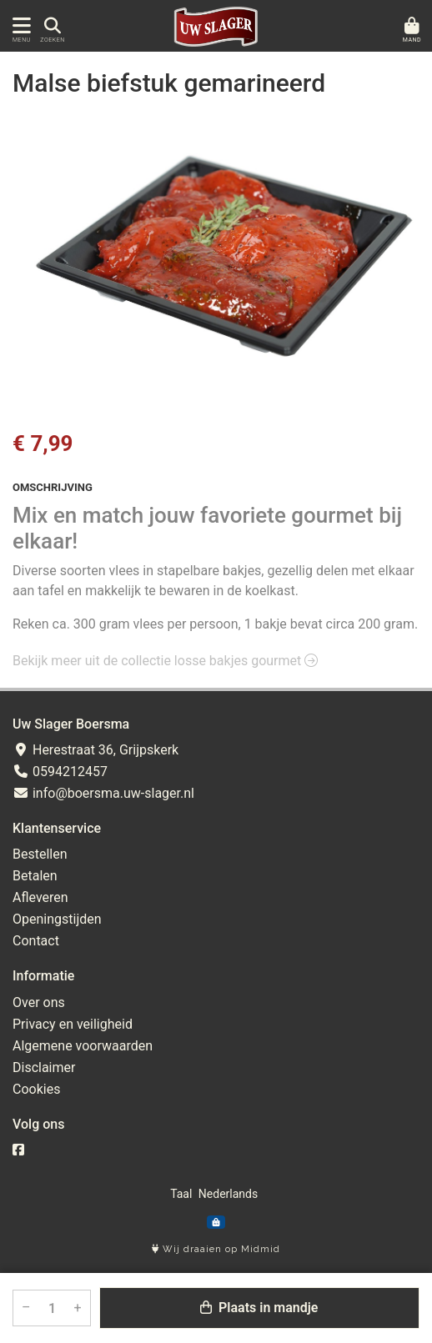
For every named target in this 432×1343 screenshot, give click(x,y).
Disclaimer (44, 1067)
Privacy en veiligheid (73, 1024)
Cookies (36, 1089)
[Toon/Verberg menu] (19, 26)
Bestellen (40, 854)
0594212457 (60, 771)
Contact (36, 941)
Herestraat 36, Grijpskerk (95, 750)
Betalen (35, 876)
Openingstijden (57, 919)
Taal (181, 1193)
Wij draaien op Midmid (216, 1249)
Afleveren (40, 897)
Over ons (39, 1002)
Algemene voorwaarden (83, 1046)
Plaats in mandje (259, 1307)
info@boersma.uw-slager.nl (103, 793)
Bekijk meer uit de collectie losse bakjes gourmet (165, 661)
